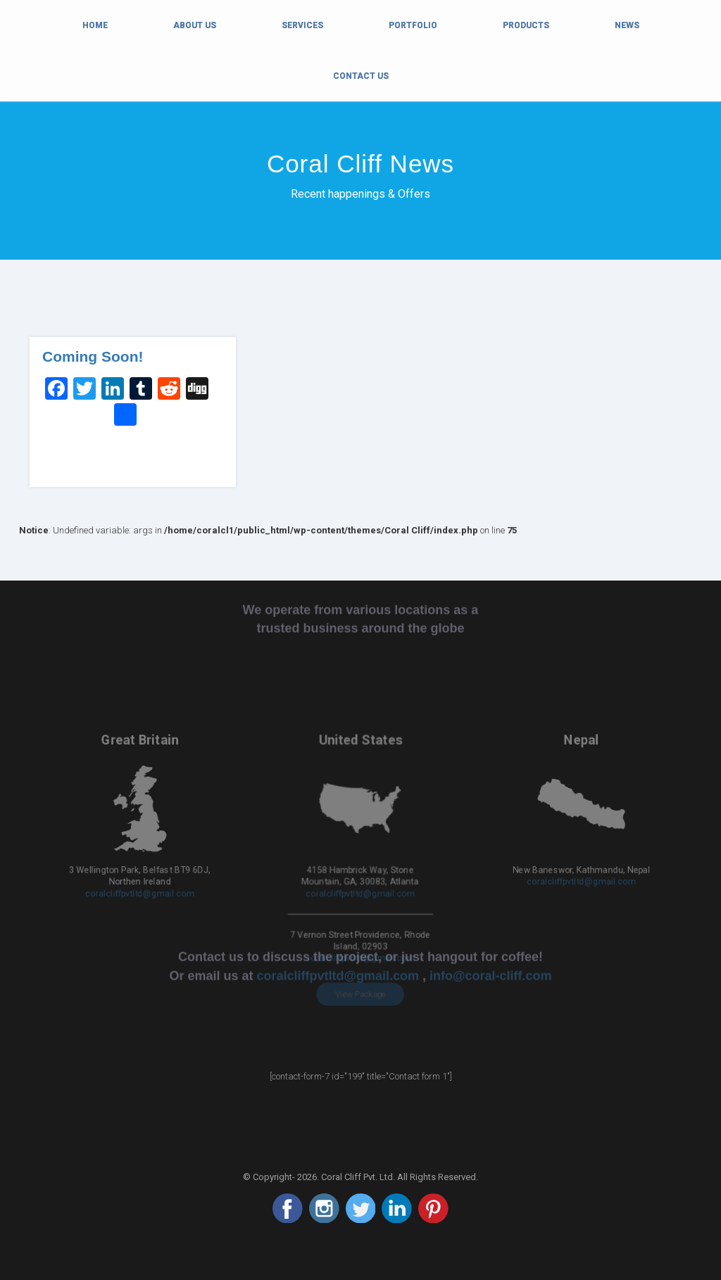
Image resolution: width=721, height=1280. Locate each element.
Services (302, 25)
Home (95, 24)
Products (526, 25)
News (627, 25)
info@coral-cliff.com (491, 773)
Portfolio (413, 25)
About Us (194, 25)
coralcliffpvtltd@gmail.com (140, 852)
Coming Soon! (92, 356)
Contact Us (361, 76)
